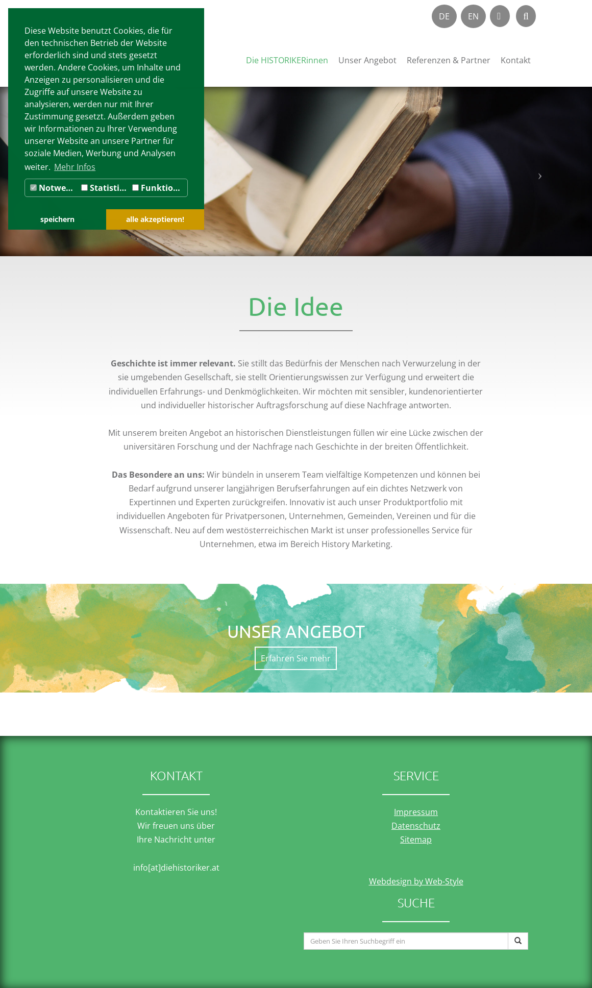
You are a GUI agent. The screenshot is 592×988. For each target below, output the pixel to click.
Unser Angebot (367, 60)
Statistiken (105, 187)
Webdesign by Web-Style (416, 881)
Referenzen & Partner (448, 60)
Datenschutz (415, 825)
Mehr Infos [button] (74, 166)
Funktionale (159, 187)
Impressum (416, 812)
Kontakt (516, 60)
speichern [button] (57, 219)
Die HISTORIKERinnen (287, 60)
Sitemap (416, 839)
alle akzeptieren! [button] (155, 219)
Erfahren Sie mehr (296, 658)
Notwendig (54, 187)
